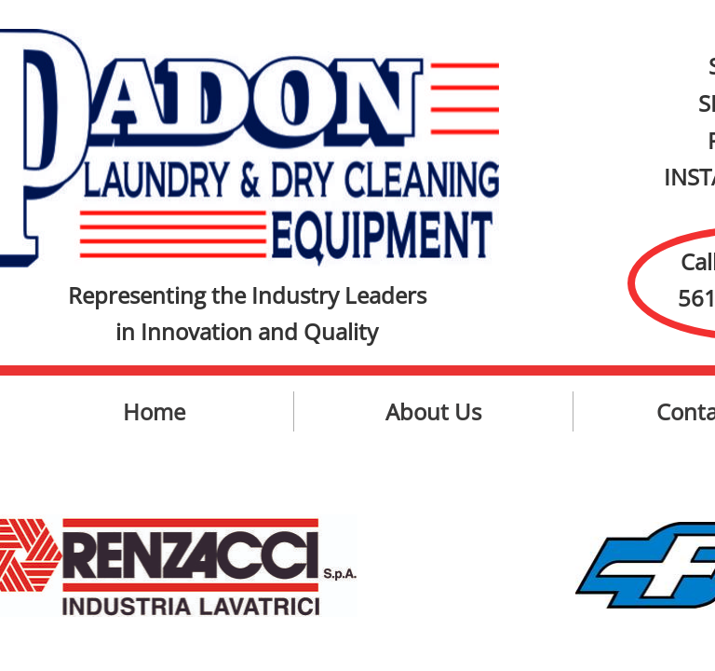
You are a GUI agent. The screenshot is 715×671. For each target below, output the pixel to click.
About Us (433, 411)
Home (154, 411)
